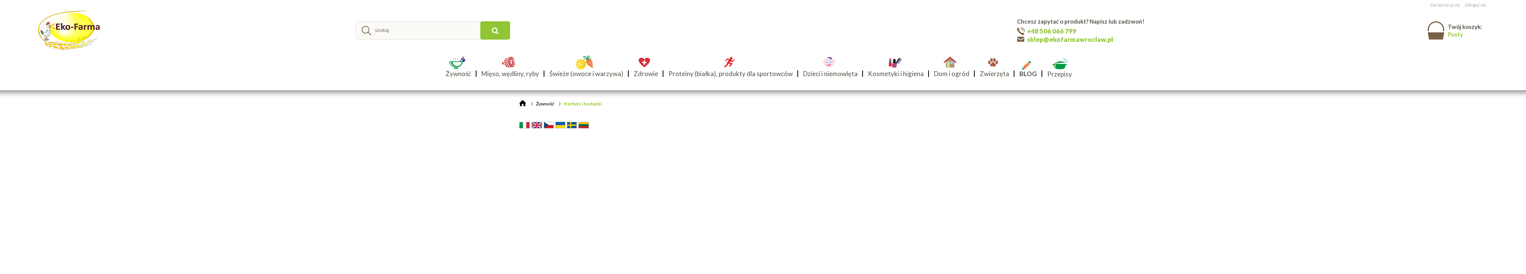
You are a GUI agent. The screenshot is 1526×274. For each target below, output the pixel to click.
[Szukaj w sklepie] (419, 30)
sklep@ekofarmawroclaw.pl (1070, 39)
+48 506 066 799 (1051, 31)
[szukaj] (495, 30)
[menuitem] (461, 74)
